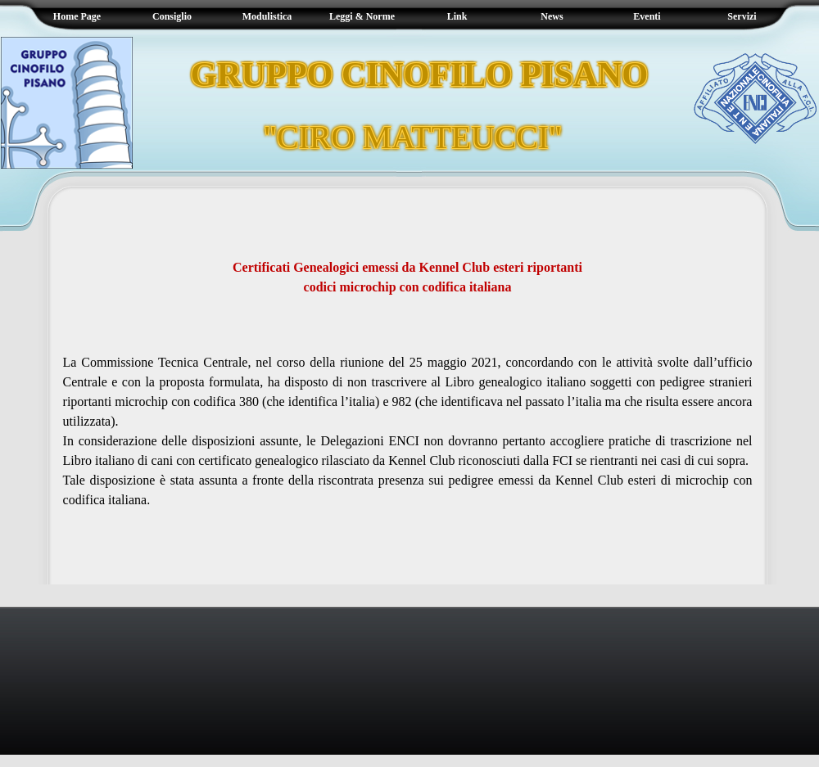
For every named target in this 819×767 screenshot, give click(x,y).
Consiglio (172, 16)
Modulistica (267, 16)
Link (457, 16)
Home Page (77, 16)
